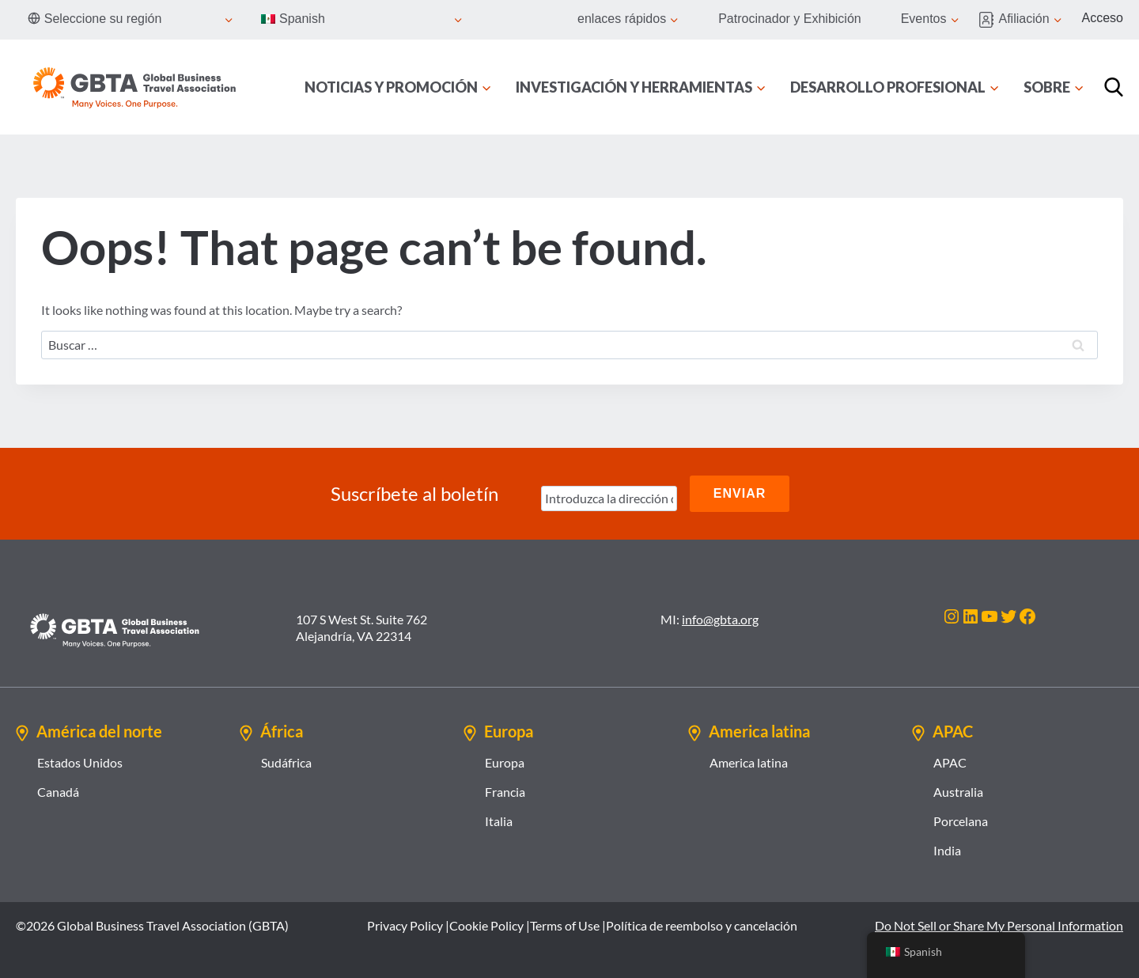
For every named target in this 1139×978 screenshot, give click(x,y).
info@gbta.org (720, 619)
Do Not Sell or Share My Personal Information (999, 925)
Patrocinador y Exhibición (789, 18)
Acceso (1102, 18)
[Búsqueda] (1113, 87)
